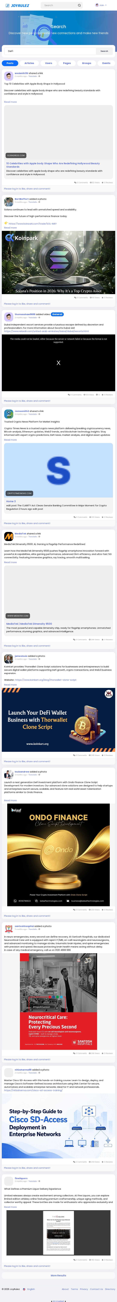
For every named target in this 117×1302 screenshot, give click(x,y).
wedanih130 (21, 73)
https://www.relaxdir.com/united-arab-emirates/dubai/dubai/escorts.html (46, 331)
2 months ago (21, 76)
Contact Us (97, 1289)
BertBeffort (22, 199)
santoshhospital (24, 926)
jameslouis (21, 656)
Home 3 (11, 501)
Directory (110, 1289)
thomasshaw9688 (25, 314)
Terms (75, 1289)
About (65, 1289)
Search (104, 51)
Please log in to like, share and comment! (27, 188)
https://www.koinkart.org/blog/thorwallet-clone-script (45, 679)
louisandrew (22, 771)
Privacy (84, 1289)
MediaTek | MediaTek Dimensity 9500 (29, 624)
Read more (10, 101)
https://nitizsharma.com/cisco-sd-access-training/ (33, 1090)
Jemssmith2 (22, 411)
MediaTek (20, 533)
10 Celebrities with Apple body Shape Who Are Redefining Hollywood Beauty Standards (53, 165)
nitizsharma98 (23, 1069)
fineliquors (21, 1178)
